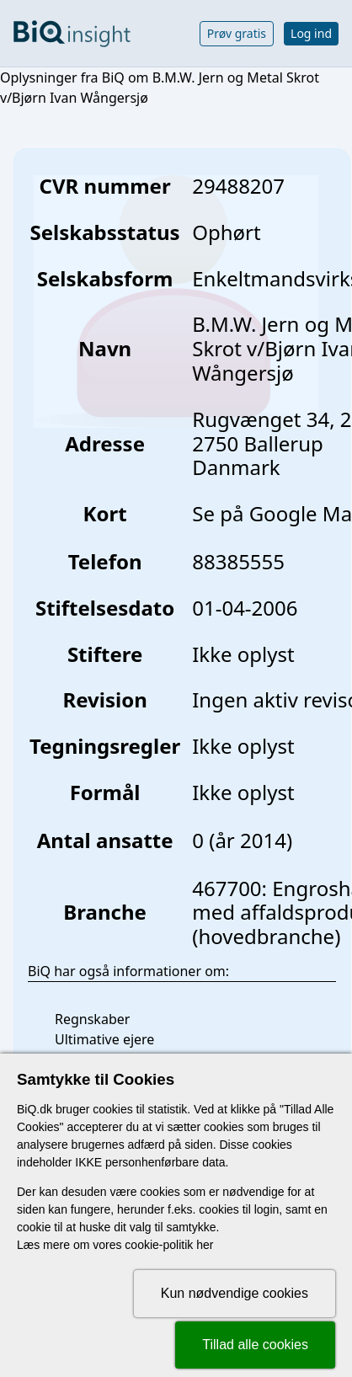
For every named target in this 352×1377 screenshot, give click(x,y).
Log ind (311, 33)
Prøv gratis (236, 33)
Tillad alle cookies (255, 1344)
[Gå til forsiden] (72, 33)
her (204, 1245)
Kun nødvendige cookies (234, 1293)
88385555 (238, 561)
